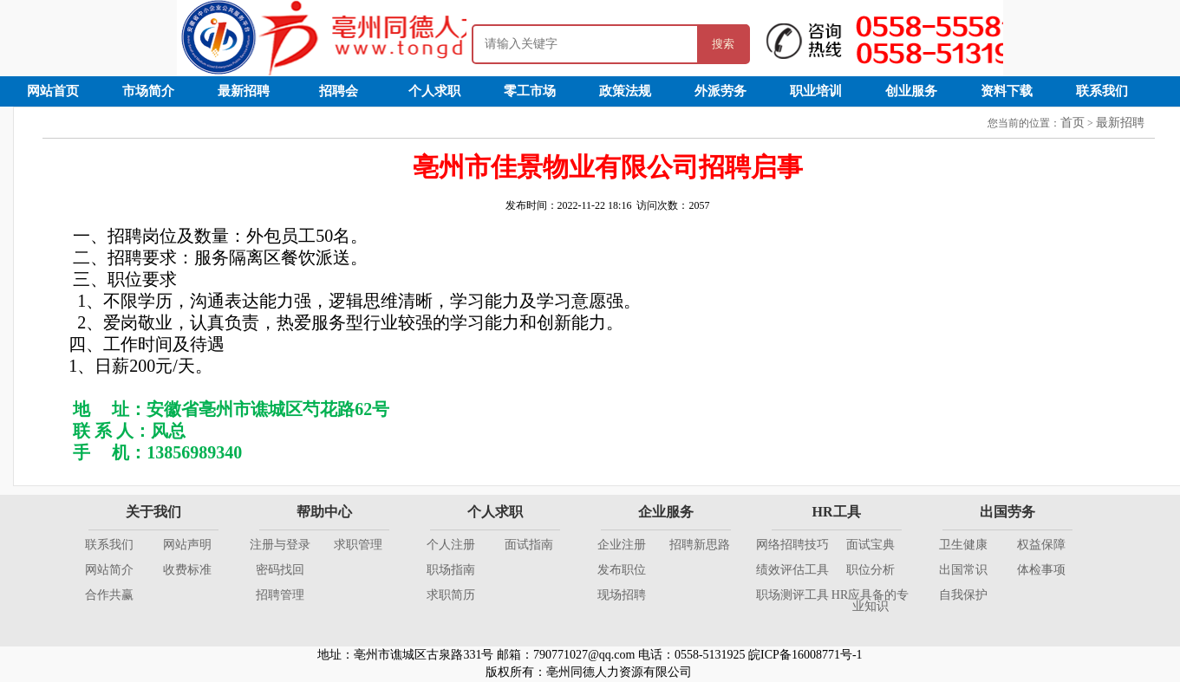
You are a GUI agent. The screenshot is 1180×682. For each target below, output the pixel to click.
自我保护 (963, 594)
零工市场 (530, 91)
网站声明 (187, 544)
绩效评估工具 (792, 569)
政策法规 (625, 91)
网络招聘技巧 (792, 544)
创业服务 (911, 91)
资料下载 (1007, 91)
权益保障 (1041, 544)
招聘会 (338, 91)
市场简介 (148, 91)
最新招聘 (244, 91)
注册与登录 (280, 544)
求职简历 (451, 594)
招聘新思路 (699, 544)
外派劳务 (720, 91)
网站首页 (53, 91)
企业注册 (621, 544)
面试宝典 (870, 544)
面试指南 (529, 544)
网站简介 (109, 569)
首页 (1072, 122)
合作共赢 (109, 594)
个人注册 (451, 544)
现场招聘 (621, 594)
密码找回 (280, 569)
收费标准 (187, 569)
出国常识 (963, 569)
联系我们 (1102, 91)
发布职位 (621, 569)
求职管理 (358, 544)
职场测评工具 (792, 594)
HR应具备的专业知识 (870, 600)
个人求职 (434, 91)
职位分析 (870, 569)
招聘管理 (280, 594)
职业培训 (816, 91)
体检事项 (1041, 569)
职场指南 (451, 569)
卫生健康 (963, 544)
